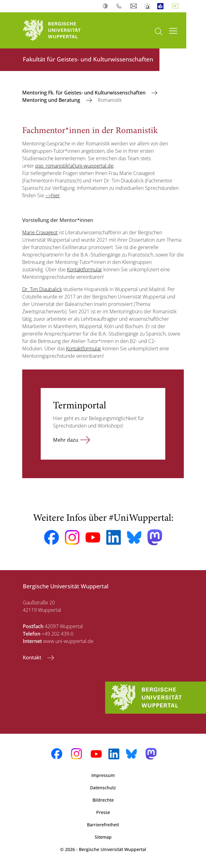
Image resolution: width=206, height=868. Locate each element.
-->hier (52, 195)
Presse (103, 812)
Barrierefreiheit (103, 825)
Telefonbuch (120, 6)
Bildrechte (103, 800)
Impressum (103, 775)
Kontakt (33, 657)
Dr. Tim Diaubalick (42, 289)
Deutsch (177, 6)
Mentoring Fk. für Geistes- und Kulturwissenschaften (84, 92)
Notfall (148, 6)
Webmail (134, 6)
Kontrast (106, 6)
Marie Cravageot (40, 232)
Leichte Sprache (162, 6)
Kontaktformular (84, 269)
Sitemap (103, 837)
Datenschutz (103, 788)
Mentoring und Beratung (51, 100)
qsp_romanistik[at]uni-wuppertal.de (74, 165)
